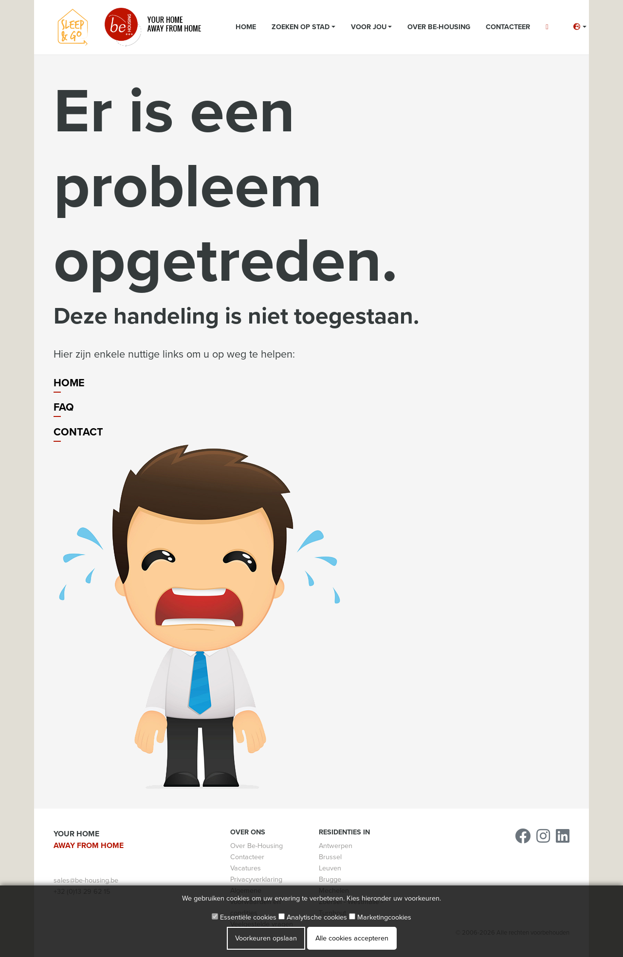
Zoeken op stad (301, 27)
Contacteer (508, 27)
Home (246, 27)
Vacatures (245, 868)
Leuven (330, 868)
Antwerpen (335, 846)
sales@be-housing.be (86, 880)
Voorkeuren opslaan (266, 938)
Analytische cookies (312, 917)
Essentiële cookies (244, 917)
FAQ (64, 407)
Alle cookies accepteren (351, 938)
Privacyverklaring (256, 879)
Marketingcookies (380, 917)
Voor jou (368, 27)
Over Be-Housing (438, 27)
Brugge (330, 879)
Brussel (330, 857)
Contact (78, 432)
